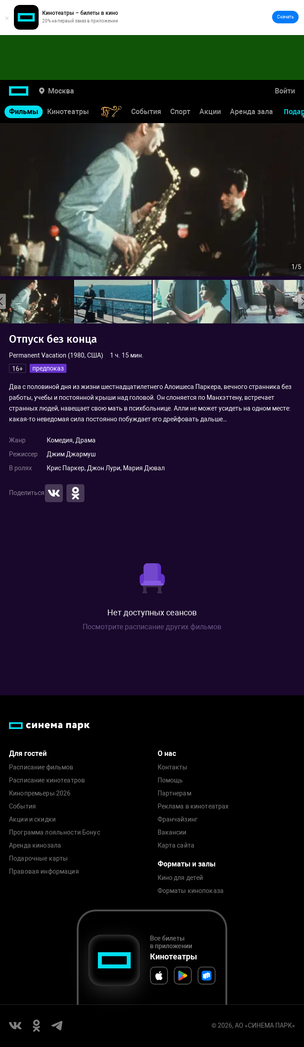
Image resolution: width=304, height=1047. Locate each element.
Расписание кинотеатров (47, 780)
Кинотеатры (68, 111)
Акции (210, 111)
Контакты (173, 767)
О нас (167, 753)
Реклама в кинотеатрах (193, 806)
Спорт (180, 111)
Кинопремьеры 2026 (39, 793)
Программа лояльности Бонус (54, 832)
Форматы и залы (187, 864)
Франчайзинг (178, 819)
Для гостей (28, 753)
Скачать (285, 16)
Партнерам (174, 793)
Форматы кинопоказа (191, 891)
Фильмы (23, 111)
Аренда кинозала (35, 845)
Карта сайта (176, 845)
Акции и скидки (32, 819)
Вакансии (172, 832)
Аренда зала (251, 111)
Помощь (170, 780)
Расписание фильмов (41, 767)
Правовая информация (44, 871)
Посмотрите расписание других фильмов (152, 627)
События (146, 111)
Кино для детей (180, 878)
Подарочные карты (38, 858)
